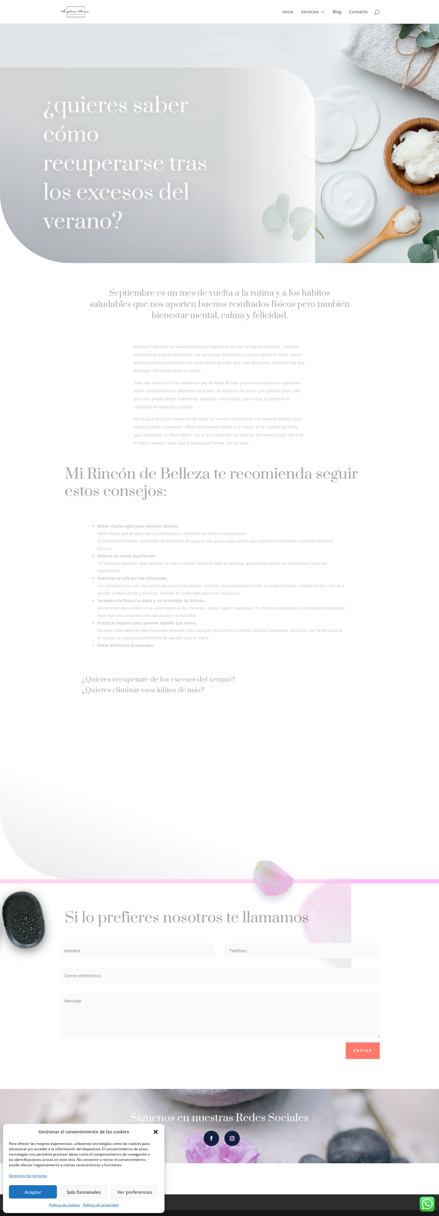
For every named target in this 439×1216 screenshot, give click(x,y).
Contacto (358, 12)
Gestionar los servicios (28, 1175)
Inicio (287, 12)
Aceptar (33, 1192)
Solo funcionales (84, 1192)
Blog (337, 12)
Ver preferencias (134, 1192)
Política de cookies (64, 1204)
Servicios (310, 12)
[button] (156, 1132)
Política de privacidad (100, 1204)
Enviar (362, 1050)
